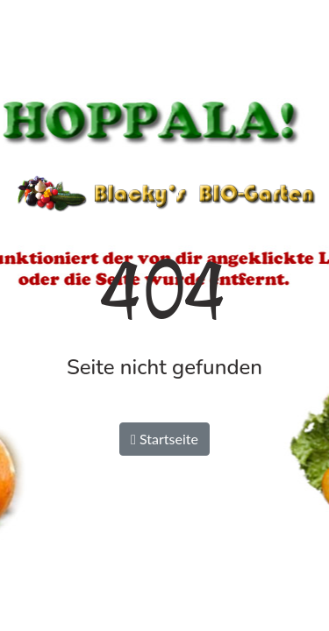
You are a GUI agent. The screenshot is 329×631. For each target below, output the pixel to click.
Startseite (164, 438)
